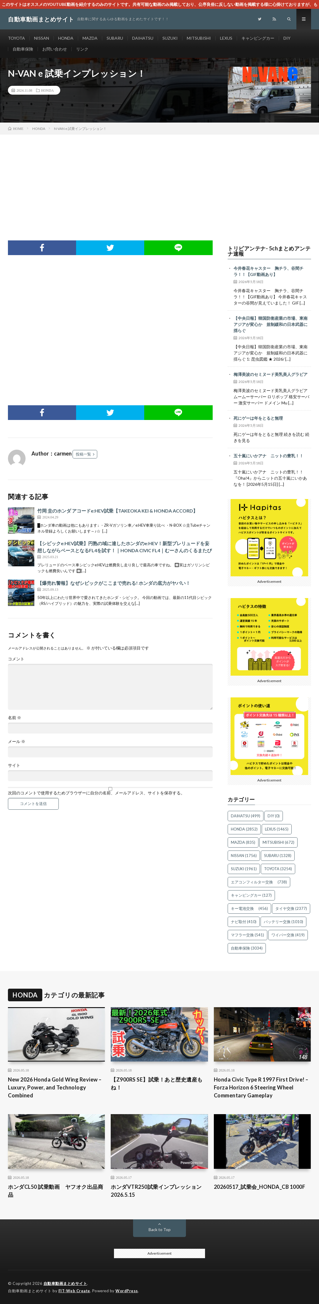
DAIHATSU (142, 38)
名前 (14, 718)
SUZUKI (170, 38)
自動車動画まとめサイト (65, 1283)
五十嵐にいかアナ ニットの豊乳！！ (268, 455)
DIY (287, 38)
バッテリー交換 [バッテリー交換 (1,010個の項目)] (283, 921)
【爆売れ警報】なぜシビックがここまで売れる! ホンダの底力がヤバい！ (113, 583)
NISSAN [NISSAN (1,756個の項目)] (244, 855)
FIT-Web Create (74, 1290)
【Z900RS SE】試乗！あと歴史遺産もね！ (157, 1083)
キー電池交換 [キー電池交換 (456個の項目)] (249, 908)
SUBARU (115, 38)
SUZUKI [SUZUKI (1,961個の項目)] (244, 868)
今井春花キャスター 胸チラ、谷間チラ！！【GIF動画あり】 (268, 271)
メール (16, 741)
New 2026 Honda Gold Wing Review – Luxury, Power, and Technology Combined (55, 1087)
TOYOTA (16, 38)
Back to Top (160, 1229)
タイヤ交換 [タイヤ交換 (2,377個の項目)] (291, 908)
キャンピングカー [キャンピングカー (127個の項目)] (251, 895)
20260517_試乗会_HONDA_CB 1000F (259, 1187)
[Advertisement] (159, 179)
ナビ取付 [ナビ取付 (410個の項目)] (243, 921)
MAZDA (90, 38)
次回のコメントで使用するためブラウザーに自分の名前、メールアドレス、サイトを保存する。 (96, 793)
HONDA (65, 38)
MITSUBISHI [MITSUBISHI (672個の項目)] (278, 842)
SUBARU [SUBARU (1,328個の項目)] (277, 855)
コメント (16, 659)
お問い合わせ (54, 48)
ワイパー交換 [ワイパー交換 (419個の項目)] (288, 935)
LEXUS (226, 38)
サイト (14, 765)
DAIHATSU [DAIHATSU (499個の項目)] (245, 815)
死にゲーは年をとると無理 (258, 418)
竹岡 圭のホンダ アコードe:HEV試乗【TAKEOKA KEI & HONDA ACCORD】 (117, 510)
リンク (82, 48)
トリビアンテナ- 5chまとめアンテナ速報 (269, 251)
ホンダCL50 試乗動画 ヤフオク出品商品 (55, 1191)
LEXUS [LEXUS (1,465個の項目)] (276, 829)
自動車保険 (23, 48)
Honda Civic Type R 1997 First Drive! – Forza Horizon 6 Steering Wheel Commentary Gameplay (261, 1087)
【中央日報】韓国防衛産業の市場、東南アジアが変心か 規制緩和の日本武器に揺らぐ (271, 324)
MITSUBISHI (199, 38)
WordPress (126, 1290)
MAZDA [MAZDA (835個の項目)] (243, 842)
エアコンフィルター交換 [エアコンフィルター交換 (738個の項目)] (259, 882)
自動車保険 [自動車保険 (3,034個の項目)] (247, 948)
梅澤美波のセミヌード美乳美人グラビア (271, 374)
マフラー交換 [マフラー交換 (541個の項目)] (247, 935)
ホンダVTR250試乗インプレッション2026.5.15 (156, 1191)
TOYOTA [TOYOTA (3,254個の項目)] (278, 868)
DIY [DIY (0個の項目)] (274, 815)
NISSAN (41, 38)
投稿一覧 (83, 454)
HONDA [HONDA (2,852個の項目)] (244, 829)
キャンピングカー (257, 38)
